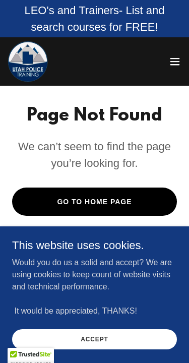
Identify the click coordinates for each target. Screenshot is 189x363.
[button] (175, 61)
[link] (28, 61)
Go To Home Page (94, 202)
